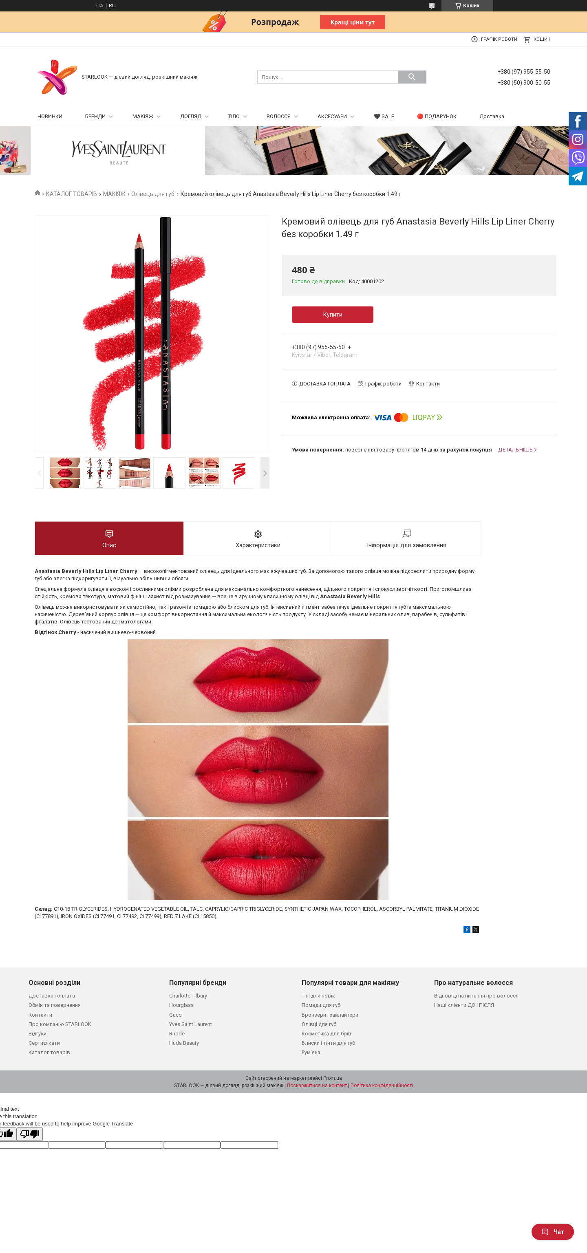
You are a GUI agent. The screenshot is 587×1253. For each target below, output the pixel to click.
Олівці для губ (319, 1024)
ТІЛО (234, 116)
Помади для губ (321, 1005)
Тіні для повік (318, 996)
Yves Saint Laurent (190, 1024)
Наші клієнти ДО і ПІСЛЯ (464, 1005)
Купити (332, 314)
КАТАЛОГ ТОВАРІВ (71, 194)
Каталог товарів (49, 1052)
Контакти (40, 1015)
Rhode (177, 1034)
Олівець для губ (152, 194)
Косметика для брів (326, 1034)
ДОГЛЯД (190, 116)
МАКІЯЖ (142, 116)
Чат (552, 1231)
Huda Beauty (184, 1043)
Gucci (176, 1015)
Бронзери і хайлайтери (330, 1015)
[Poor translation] (30, 1134)
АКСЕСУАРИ (332, 116)
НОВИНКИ (50, 116)
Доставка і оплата (52, 996)
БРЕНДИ (95, 116)
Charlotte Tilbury (188, 996)
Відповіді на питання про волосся (476, 996)
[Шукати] (412, 77)
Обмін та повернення (55, 1005)
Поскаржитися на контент (317, 1085)
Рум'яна (311, 1052)
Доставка (491, 116)
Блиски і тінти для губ (328, 1043)
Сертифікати (44, 1043)
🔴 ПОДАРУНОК (437, 116)
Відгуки (37, 1034)
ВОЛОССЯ (279, 116)
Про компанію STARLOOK (60, 1024)
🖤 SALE (384, 116)
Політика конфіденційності (382, 1085)
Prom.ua (332, 1078)
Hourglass (181, 1005)
